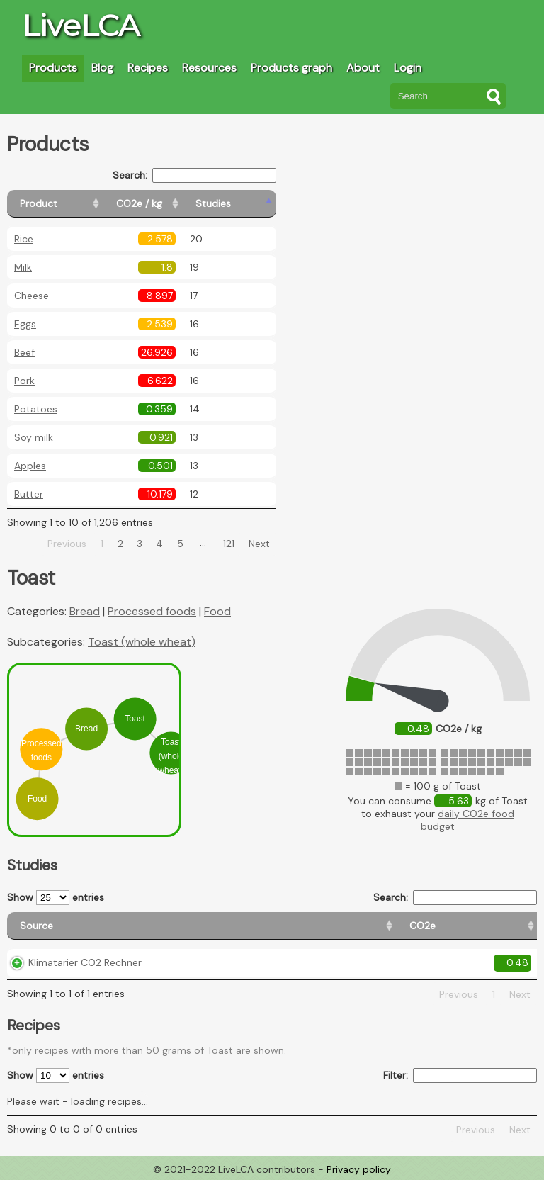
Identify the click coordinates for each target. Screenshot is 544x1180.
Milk (23, 267)
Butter (28, 494)
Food (217, 611)
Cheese (31, 295)
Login (407, 67)
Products (53, 67)
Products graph (291, 67)
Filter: (460, 1075)
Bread (84, 611)
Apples (30, 465)
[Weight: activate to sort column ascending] (505, 926)
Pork (24, 380)
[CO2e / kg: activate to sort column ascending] (175, 204)
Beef (24, 352)
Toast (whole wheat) (142, 641)
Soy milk (33, 437)
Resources (209, 67)
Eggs (25, 324)
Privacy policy (359, 1169)
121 (228, 543)
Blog (102, 67)
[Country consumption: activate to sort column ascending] (400, 926)
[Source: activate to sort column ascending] (86, 926)
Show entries (55, 897)
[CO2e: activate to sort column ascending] (195, 926)
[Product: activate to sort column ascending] (71, 204)
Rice (23, 238)
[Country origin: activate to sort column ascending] (276, 926)
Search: (194, 175)
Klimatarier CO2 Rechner (85, 962)
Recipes (148, 67)
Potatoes (35, 409)
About (363, 67)
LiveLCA (81, 25)
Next (259, 543)
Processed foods (152, 611)
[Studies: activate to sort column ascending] (245, 204)
